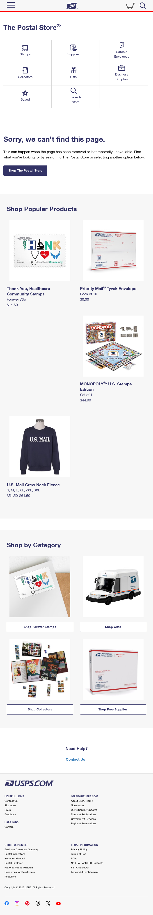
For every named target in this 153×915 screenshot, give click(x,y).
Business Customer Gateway (21, 849)
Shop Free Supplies (113, 709)
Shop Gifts (113, 627)
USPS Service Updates (84, 809)
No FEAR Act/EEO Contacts (87, 862)
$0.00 (84, 299)
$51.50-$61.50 (18, 495)
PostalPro (10, 876)
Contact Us (75, 759)
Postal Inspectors (15, 853)
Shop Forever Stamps (40, 627)
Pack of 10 (88, 294)
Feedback (10, 814)
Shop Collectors (40, 709)
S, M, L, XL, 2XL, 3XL (23, 490)
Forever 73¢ (16, 299)
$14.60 (12, 304)
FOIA (74, 858)
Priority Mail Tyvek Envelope (108, 288)
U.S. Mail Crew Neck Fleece (33, 484)
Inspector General (15, 858)
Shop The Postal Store (25, 170)
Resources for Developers (20, 871)
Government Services (83, 818)
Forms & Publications (83, 814)
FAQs (8, 809)
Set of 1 (86, 394)
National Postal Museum (19, 867)
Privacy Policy (79, 849)
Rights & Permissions (83, 823)
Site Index (10, 805)
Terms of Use (78, 853)
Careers (9, 826)
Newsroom (77, 805)
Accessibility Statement (84, 871)
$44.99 (85, 400)
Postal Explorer (14, 862)
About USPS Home (82, 800)
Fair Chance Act (80, 867)
